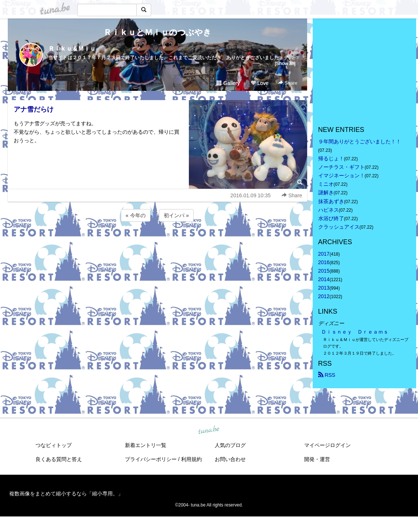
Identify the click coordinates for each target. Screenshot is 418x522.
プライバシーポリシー (151, 459)
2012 (324, 296)
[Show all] (285, 63)
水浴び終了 (331, 218)
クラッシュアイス (339, 227)
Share (287, 83)
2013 (324, 288)
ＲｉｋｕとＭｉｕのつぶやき (157, 32)
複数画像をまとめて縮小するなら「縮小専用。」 (66, 494)
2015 (324, 271)
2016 (324, 262)
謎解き (326, 192)
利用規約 (191, 459)
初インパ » (176, 215)
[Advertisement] (157, 243)
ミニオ (326, 184)
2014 (324, 279)
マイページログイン (327, 445)
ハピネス (328, 210)
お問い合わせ (230, 459)
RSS (327, 375)
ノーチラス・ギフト (341, 167)
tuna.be (208, 430)
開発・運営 (317, 459)
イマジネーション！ (341, 175)
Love (259, 83)
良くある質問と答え (58, 459)
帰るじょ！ (331, 158)
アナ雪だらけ (34, 109)
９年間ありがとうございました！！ (359, 141)
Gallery (228, 83)
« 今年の (136, 215)
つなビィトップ (53, 445)
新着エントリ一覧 (145, 445)
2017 (324, 254)
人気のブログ (230, 445)
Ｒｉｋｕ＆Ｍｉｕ (72, 48)
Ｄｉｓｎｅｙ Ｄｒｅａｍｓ (354, 332)
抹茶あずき (331, 201)
